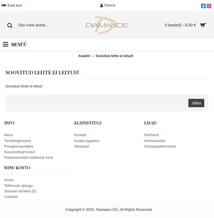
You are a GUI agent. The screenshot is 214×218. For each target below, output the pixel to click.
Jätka (196, 103)
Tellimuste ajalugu (18, 185)
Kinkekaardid (154, 141)
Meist (8, 135)
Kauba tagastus (86, 141)
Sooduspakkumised (160, 146)
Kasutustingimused (19, 152)
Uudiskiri (11, 197)
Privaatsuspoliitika (18, 146)
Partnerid (151, 135)
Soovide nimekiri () (20, 191)
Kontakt (80, 135)
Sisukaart (81, 146)
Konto (9, 180)
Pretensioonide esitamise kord (28, 157)
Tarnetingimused (17, 141)
